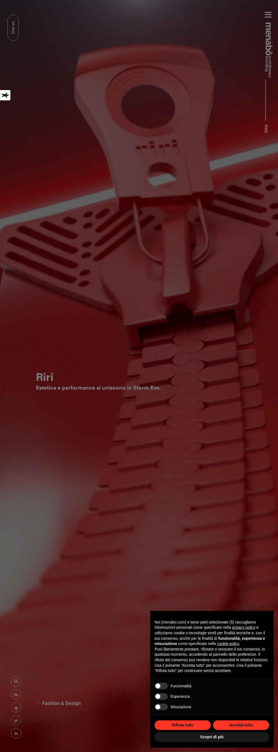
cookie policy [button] (228, 643)
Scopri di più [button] (212, 737)
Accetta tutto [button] (241, 725)
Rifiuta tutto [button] (183, 725)
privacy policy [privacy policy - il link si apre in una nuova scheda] (243, 627)
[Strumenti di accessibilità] (5, 95)
